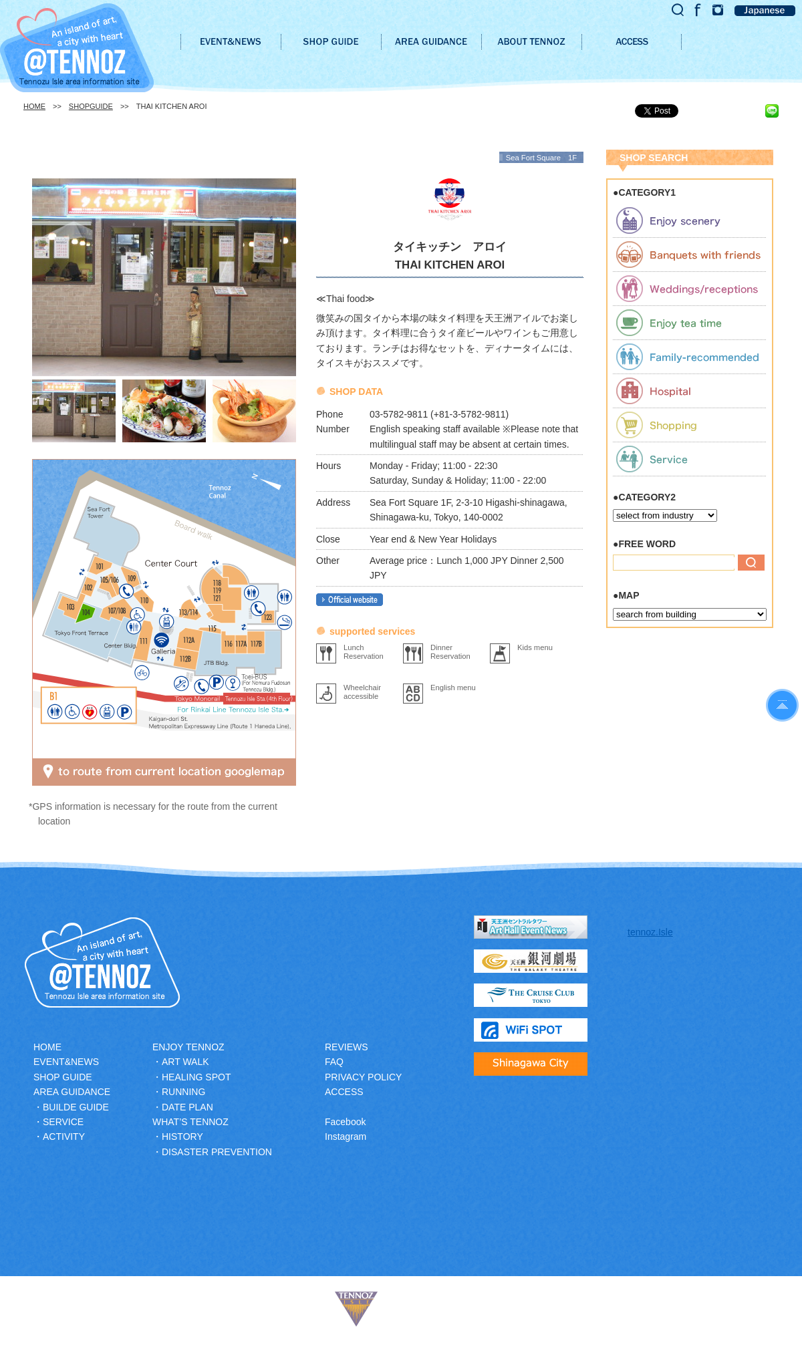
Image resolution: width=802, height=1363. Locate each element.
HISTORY (182, 1136)
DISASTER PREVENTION (217, 1152)
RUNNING (183, 1091)
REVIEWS (346, 1047)
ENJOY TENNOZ (188, 1047)
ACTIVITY (64, 1136)
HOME (34, 106)
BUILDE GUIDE (76, 1107)
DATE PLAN (187, 1107)
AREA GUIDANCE (71, 1091)
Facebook (345, 1121)
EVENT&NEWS (66, 1061)
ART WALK (185, 1061)
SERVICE (63, 1121)
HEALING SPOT (196, 1077)
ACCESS (344, 1091)
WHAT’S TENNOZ (190, 1121)
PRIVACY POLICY (363, 1077)
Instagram (345, 1136)
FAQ (334, 1061)
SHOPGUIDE (91, 106)
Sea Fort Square (533, 158)
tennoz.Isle (650, 932)
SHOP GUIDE (62, 1077)
